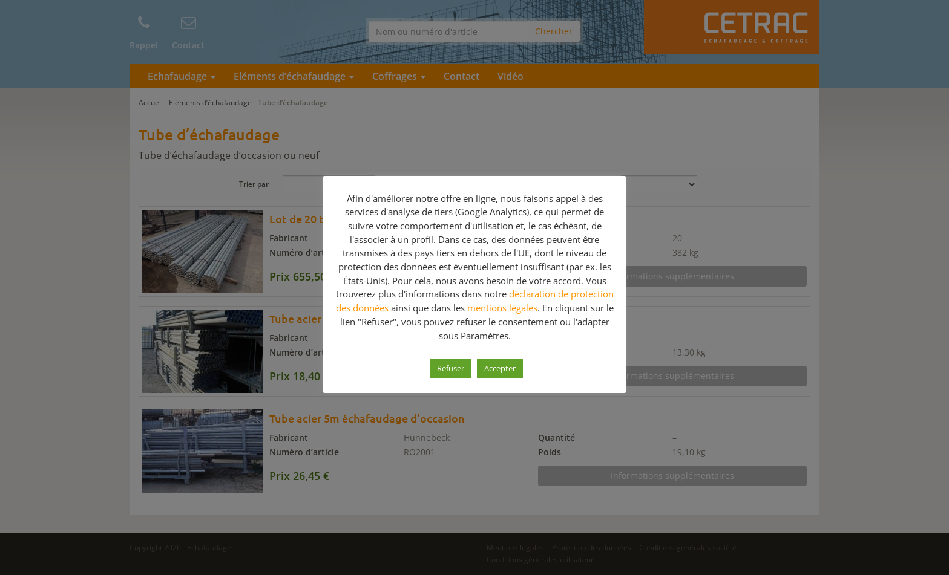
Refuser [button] (450, 368)
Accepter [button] (500, 368)
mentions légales (502, 308)
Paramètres (484, 336)
